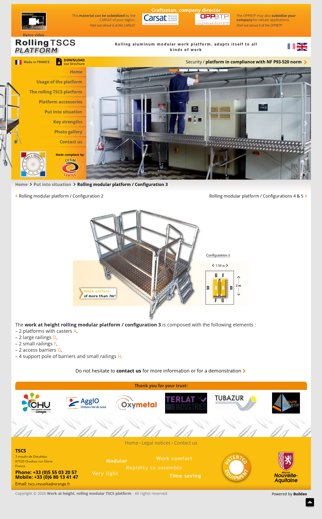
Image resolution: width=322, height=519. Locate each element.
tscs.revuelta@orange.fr (49, 483)
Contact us (185, 443)
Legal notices (156, 443)
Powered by (289, 494)
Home (131, 443)
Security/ (244, 62)
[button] (91, 123)
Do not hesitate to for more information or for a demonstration (158, 370)
